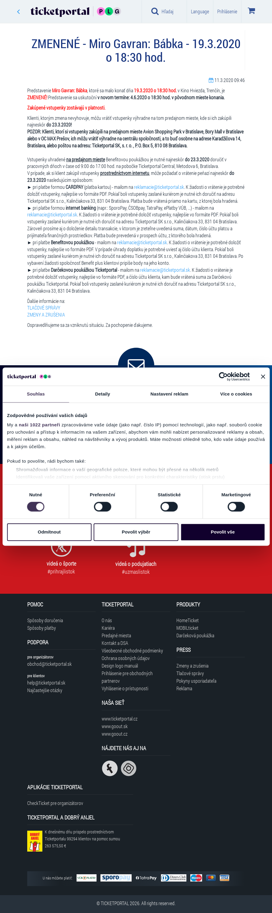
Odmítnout (49, 531)
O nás (107, 620)
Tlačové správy (190, 673)
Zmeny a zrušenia (192, 665)
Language (200, 11)
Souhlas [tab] (36, 393)
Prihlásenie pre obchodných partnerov (127, 677)
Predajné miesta (116, 635)
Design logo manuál (120, 665)
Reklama (184, 688)
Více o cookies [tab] (236, 393)
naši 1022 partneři (39, 424)
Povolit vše (223, 531)
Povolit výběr (136, 531)
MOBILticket (187, 628)
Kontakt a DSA (115, 643)
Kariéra (108, 628)
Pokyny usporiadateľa (196, 681)
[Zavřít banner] (263, 376)
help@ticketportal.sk (46, 682)
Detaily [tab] (102, 393)
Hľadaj (162, 11)
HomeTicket (187, 620)
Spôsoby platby (41, 628)
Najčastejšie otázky (44, 690)
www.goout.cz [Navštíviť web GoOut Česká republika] (114, 734)
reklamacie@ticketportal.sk (159, 187)
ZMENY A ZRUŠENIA (46, 314)
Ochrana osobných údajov (126, 658)
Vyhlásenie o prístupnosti (125, 688)
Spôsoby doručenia (45, 620)
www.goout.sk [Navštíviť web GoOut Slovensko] (115, 726)
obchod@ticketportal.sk (49, 664)
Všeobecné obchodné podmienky (132, 650)
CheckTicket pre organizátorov (55, 803)
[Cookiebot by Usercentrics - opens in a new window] (223, 376)
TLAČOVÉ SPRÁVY (43, 307)
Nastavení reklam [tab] (169, 393)
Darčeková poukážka (195, 635)
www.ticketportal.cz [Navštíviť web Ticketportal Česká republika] (119, 718)
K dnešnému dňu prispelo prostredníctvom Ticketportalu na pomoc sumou (82, 839)
